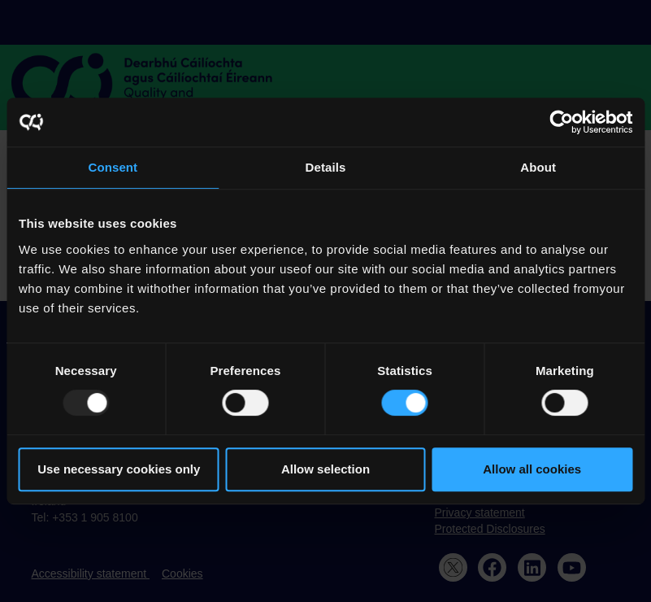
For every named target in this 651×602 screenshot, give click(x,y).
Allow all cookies (532, 469)
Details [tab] (326, 167)
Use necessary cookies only (118, 469)
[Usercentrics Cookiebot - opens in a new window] (561, 122)
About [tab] (538, 167)
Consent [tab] (112, 167)
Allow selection (325, 469)
